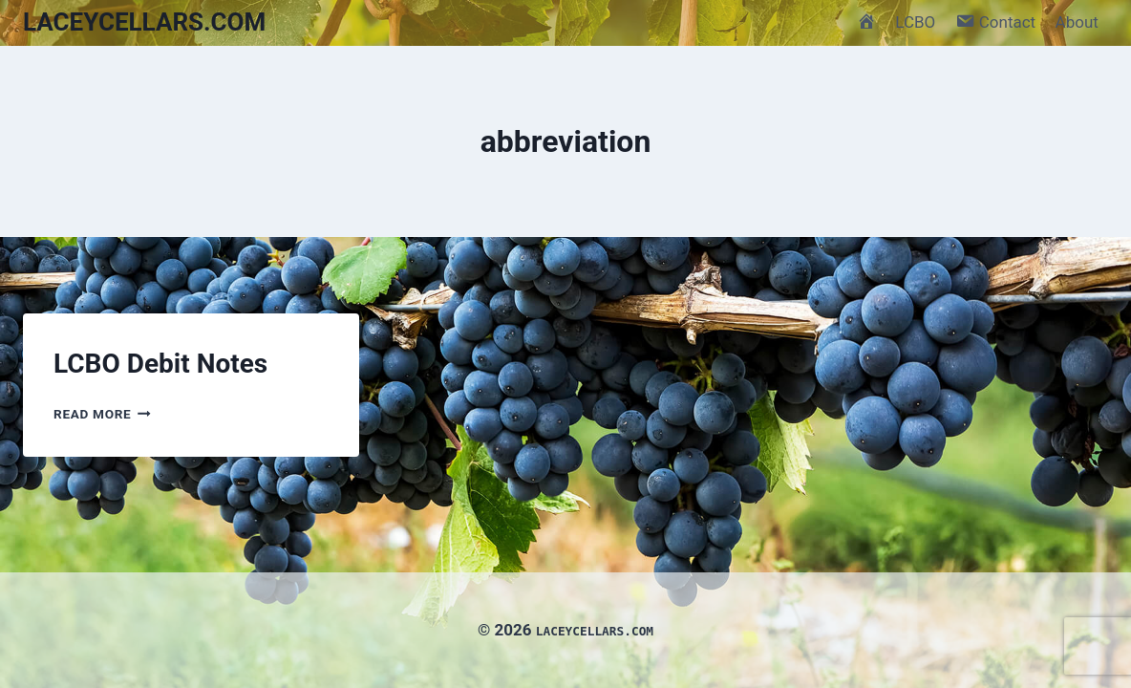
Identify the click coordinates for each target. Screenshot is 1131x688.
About (1077, 22)
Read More (102, 413)
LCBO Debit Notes (160, 363)
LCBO (915, 22)
